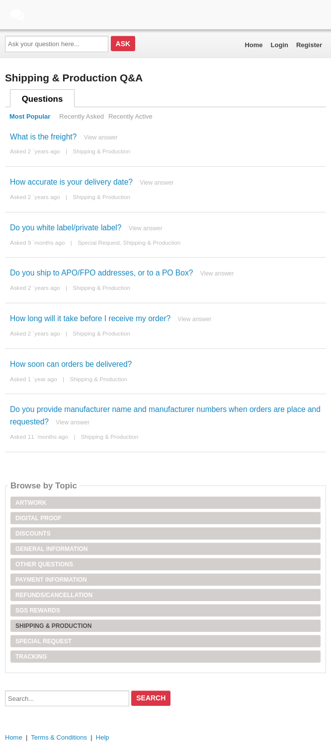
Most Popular (29, 116)
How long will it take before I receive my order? (90, 318)
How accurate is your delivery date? (71, 182)
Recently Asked (81, 116)
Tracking (31, 656)
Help (102, 737)
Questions (42, 99)
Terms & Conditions (59, 737)
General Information (51, 549)
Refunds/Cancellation (53, 595)
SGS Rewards (37, 610)
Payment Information (51, 579)
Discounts (33, 533)
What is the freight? (43, 137)
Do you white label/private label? (66, 227)
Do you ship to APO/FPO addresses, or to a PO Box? (101, 273)
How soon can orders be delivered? (71, 364)
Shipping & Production (101, 151)
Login (279, 45)
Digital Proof (38, 518)
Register (309, 45)
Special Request (99, 242)
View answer (101, 137)
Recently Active (130, 116)
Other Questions (44, 564)
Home (253, 45)
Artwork (31, 502)
